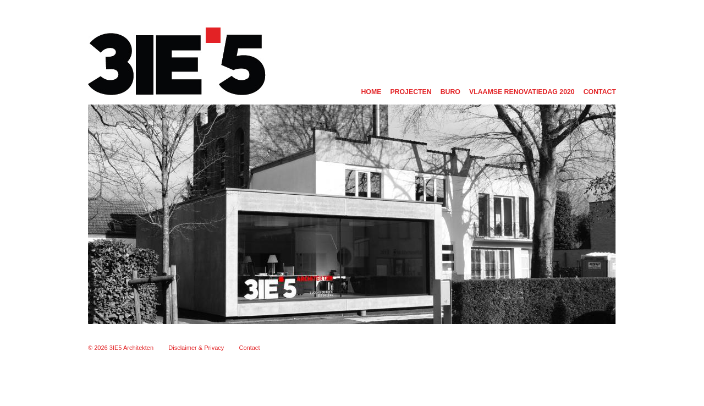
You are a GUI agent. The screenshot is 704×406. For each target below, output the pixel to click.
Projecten (410, 92)
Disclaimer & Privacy (196, 347)
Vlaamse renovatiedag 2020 (522, 92)
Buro (450, 92)
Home (371, 92)
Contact (600, 92)
